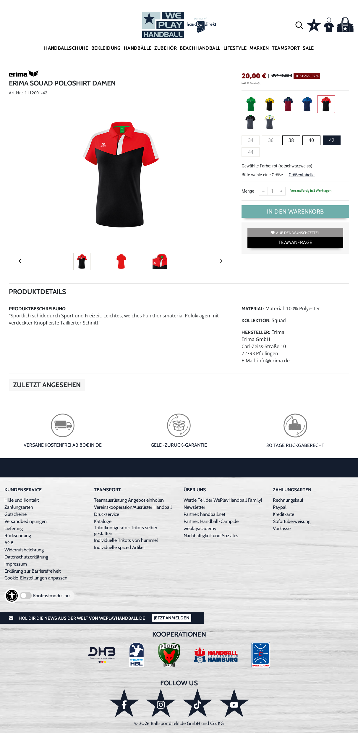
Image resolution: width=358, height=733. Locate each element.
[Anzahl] (272, 191)
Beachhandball (200, 48)
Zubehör (165, 48)
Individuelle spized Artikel (119, 547)
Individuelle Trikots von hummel (126, 540)
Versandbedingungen (25, 521)
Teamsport (286, 48)
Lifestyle (235, 48)
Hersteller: (256, 332)
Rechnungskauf (288, 500)
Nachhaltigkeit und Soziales (211, 535)
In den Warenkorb (295, 211)
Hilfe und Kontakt (21, 500)
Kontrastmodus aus (52, 595)
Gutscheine (15, 514)
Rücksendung (17, 535)
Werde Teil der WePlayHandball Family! (223, 500)
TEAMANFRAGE (295, 242)
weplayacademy (200, 528)
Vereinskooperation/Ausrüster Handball (133, 507)
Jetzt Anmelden (171, 618)
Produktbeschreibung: (38, 308)
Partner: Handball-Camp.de (211, 521)
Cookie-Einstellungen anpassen (35, 578)
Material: (253, 308)
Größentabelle (301, 174)
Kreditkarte (283, 514)
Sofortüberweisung (291, 521)
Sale (308, 48)
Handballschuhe (66, 48)
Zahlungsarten (18, 507)
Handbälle (138, 48)
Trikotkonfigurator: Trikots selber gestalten (125, 530)
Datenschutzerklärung (26, 557)
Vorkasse (282, 528)
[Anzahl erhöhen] (281, 191)
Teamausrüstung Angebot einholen (129, 500)
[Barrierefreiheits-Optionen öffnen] (11, 595)
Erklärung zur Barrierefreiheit (32, 571)
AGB (9, 542)
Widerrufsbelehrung (24, 550)
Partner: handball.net (204, 514)
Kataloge (102, 521)
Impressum (15, 564)
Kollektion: (256, 320)
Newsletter (194, 507)
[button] (299, 25)
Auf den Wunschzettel (295, 232)
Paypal (279, 507)
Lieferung (13, 528)
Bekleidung (106, 48)
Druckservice (106, 514)
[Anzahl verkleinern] (263, 191)
